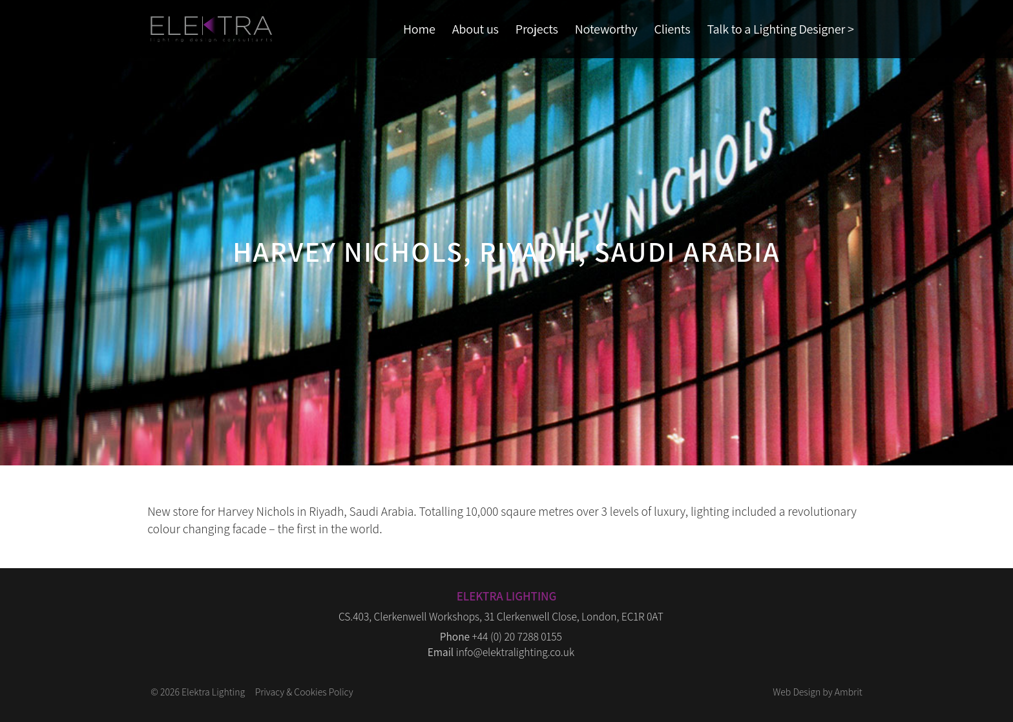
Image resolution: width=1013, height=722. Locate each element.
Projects (537, 28)
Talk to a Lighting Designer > (780, 28)
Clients (672, 28)
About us (475, 28)
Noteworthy (606, 28)
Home (419, 28)
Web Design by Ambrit (817, 691)
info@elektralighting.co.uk (515, 651)
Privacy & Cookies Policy (304, 691)
